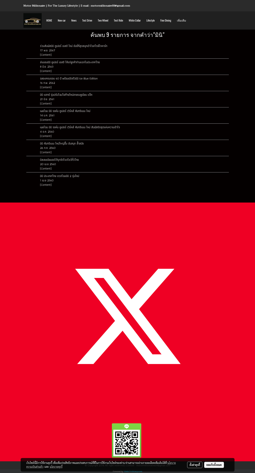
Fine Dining (165, 20)
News (74, 20)
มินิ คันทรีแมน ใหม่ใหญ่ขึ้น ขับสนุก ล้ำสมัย (62, 143)
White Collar (135, 20)
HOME (49, 20)
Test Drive (87, 20)
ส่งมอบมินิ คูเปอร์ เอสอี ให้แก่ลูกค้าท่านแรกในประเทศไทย (70, 62)
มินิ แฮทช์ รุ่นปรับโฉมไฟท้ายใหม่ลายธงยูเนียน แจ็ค (66, 94)
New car (62, 20)
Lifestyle (150, 20)
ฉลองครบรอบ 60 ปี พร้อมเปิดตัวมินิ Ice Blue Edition (69, 78)
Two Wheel (103, 20)
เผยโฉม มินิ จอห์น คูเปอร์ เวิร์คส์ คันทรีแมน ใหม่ (65, 111)
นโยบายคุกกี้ (56, 466)
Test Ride (118, 20)
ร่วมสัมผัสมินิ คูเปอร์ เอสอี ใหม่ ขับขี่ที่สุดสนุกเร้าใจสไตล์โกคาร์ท (73, 46)
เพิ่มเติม (181, 20)
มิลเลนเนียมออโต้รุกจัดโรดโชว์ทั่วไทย (59, 159)
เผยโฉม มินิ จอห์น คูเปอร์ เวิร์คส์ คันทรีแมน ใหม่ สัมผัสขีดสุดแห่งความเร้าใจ (80, 127)
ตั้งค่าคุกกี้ (195, 464)
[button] (192, 20)
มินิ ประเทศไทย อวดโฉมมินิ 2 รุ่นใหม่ (59, 176)
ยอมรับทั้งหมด (214, 464)
